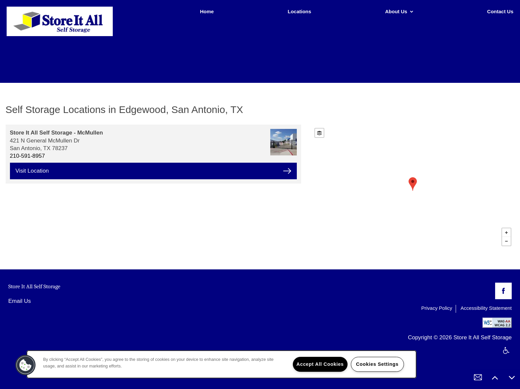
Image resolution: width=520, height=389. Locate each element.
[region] (222, 364)
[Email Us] (478, 377)
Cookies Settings (377, 364)
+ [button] (506, 232)
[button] (25, 365)
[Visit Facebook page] (503, 291)
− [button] (506, 241)
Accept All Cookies (320, 364)
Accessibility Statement (486, 308)
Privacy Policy (436, 308)
